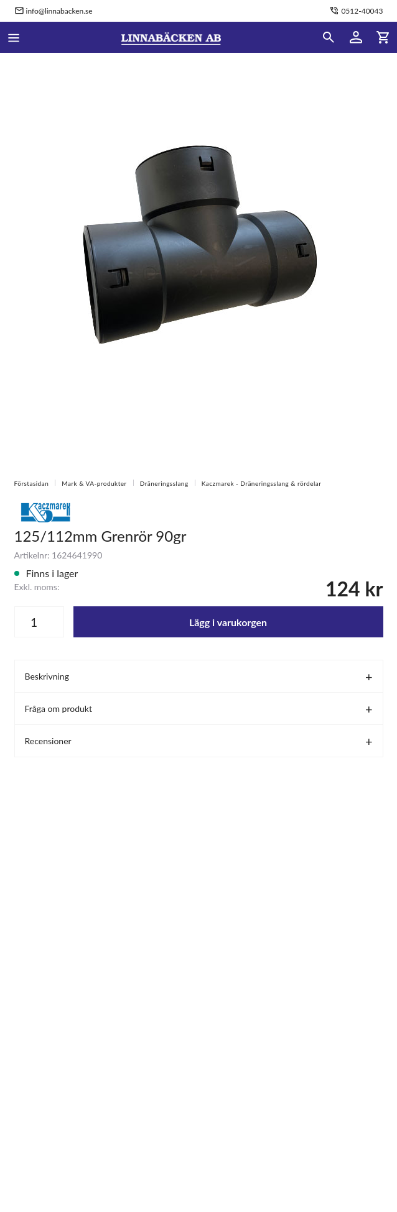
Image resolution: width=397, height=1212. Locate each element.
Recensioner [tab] (48, 741)
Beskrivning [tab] (47, 676)
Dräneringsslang (164, 483)
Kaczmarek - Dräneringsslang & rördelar (262, 483)
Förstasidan (31, 483)
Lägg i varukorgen (228, 622)
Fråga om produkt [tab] (59, 708)
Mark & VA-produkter (94, 483)
